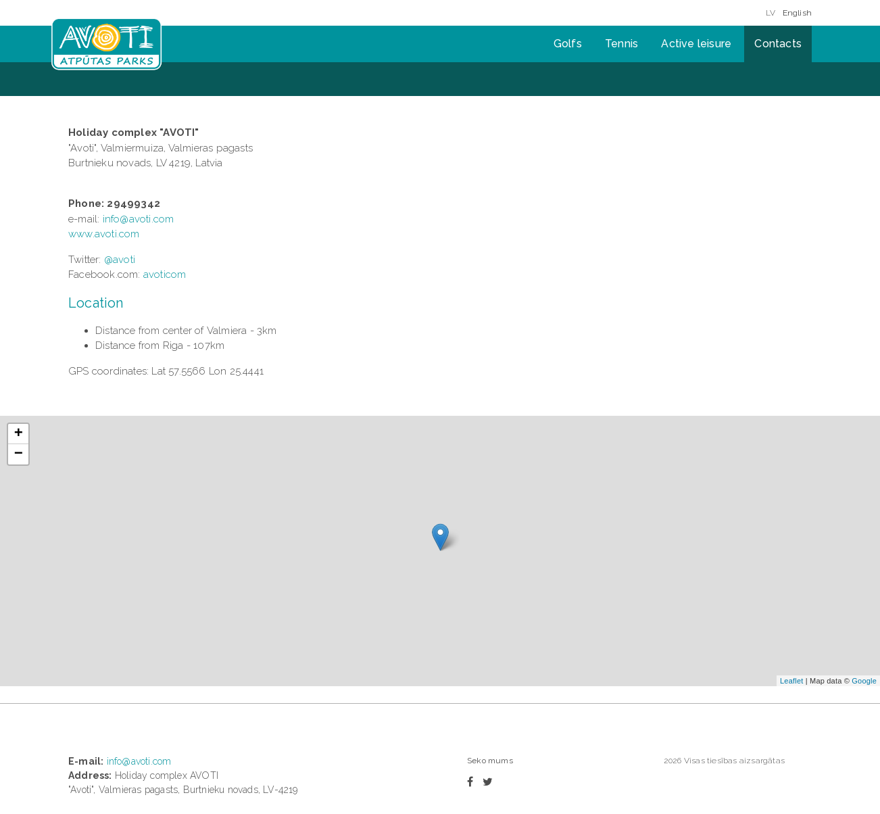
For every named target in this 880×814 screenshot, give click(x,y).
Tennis (621, 43)
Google (864, 681)
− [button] (18, 454)
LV (770, 13)
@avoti (119, 260)
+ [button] (18, 434)
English (797, 13)
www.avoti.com (104, 234)
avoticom (165, 274)
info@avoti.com (138, 219)
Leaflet (791, 681)
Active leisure (696, 43)
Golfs (568, 43)
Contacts (778, 43)
